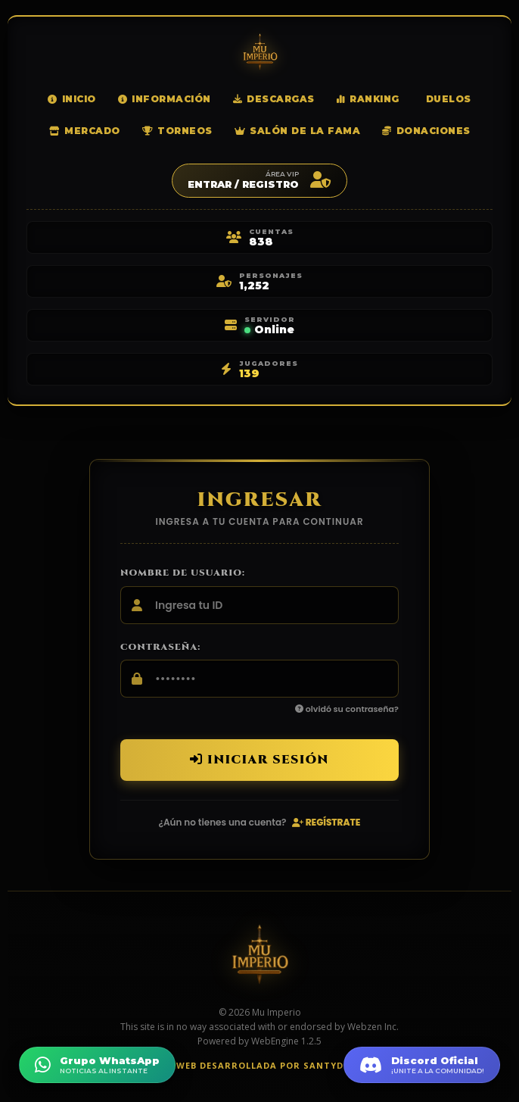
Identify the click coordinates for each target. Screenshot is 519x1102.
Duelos (448, 99)
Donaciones (426, 130)
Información (164, 99)
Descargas (274, 99)
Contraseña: (160, 647)
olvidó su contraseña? (347, 709)
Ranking (368, 99)
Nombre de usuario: (182, 573)
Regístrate (326, 822)
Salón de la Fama (298, 130)
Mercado (84, 130)
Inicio (72, 99)
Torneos (177, 130)
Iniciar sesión (259, 759)
